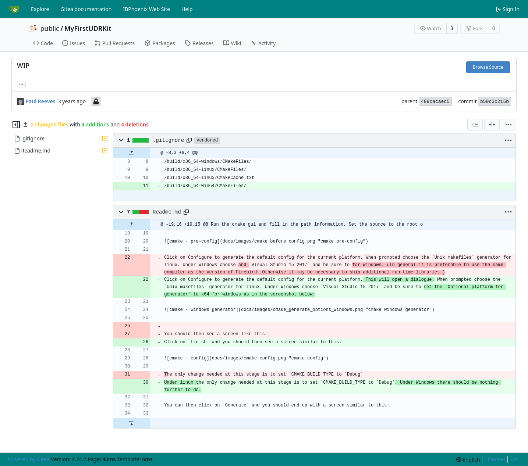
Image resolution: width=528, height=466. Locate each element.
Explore (40, 9)
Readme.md (167, 212)
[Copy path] (189, 140)
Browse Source (488, 67)
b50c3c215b (494, 101)
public (49, 28)
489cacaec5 (435, 101)
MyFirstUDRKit (87, 28)
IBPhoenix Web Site (146, 9)
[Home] (14, 9)
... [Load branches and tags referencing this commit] (21, 83)
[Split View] (492, 124)
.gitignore (168, 140)
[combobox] (475, 124)
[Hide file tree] (16, 124)
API (515, 459)
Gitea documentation (85, 9)
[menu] (508, 124)
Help (187, 9)
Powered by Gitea (28, 459)
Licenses (495, 459)
